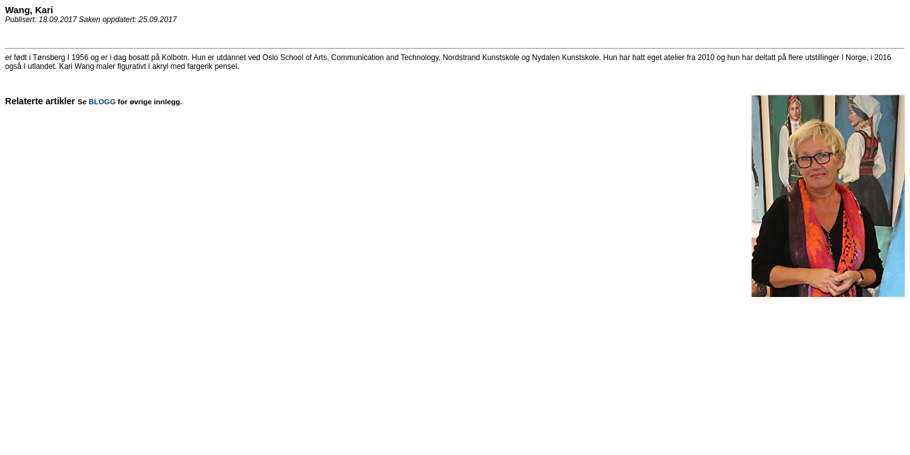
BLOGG (102, 101)
